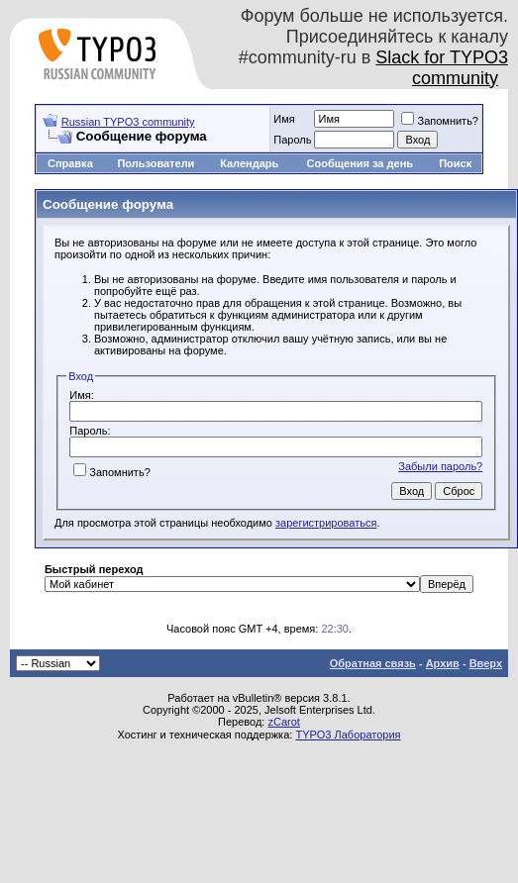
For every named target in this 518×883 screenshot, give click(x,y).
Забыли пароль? (440, 466)
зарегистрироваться (325, 523)
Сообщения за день (360, 163)
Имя (283, 119)
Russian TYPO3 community (128, 122)
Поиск (455, 163)
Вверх (485, 663)
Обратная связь (373, 663)
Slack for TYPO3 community (441, 68)
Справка (70, 163)
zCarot (283, 722)
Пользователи (155, 163)
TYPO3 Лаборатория (347, 734)
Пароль (292, 140)
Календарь (249, 163)
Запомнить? (439, 121)
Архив (443, 663)
